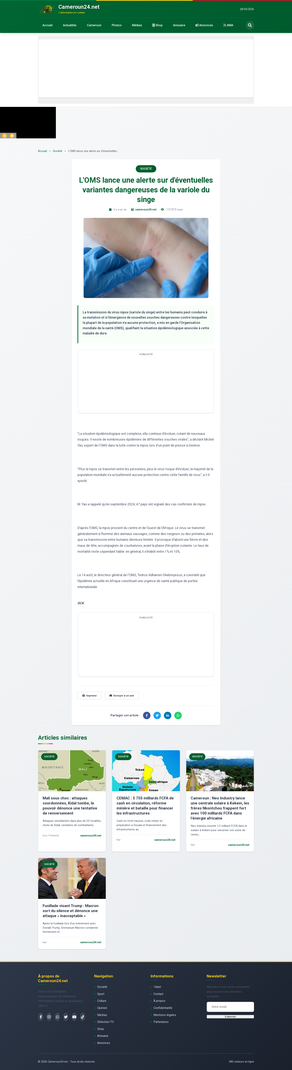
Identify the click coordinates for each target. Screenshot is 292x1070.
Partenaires (161, 1022)
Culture (101, 1001)
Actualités (70, 25)
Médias (137, 25)
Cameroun (94, 25)
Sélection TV (105, 1022)
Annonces (204, 25)
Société (57, 151)
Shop (158, 25)
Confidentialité (162, 1008)
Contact (158, 994)
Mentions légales (164, 1015)
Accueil (47, 25)
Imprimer (89, 695)
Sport (100, 994)
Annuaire (179, 25)
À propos (159, 1001)
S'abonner (230, 1016)
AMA (228, 25)
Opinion (102, 1008)
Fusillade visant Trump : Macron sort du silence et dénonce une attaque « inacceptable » (71, 911)
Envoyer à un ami (122, 695)
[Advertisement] (146, 68)
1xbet (157, 987)
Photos (117, 25)
